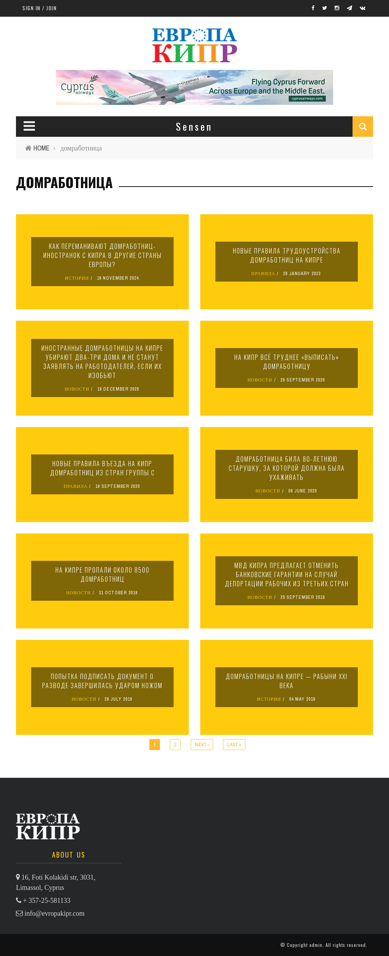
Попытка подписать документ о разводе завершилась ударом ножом (102, 681)
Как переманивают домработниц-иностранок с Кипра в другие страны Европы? (102, 255)
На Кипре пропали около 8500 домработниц (102, 574)
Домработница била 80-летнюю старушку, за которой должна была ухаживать (287, 468)
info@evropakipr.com (55, 913)
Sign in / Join (39, 8)
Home (41, 148)
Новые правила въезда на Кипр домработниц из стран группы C (102, 468)
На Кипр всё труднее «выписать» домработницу (286, 362)
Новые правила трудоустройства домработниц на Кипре (287, 255)
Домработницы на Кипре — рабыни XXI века (287, 681)
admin (316, 945)
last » (234, 744)
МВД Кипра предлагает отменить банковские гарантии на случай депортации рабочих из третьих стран (287, 574)
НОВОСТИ (77, 389)
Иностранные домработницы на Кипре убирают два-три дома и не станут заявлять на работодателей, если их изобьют (102, 361)
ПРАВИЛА (263, 274)
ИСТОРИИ (77, 278)
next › (202, 744)
